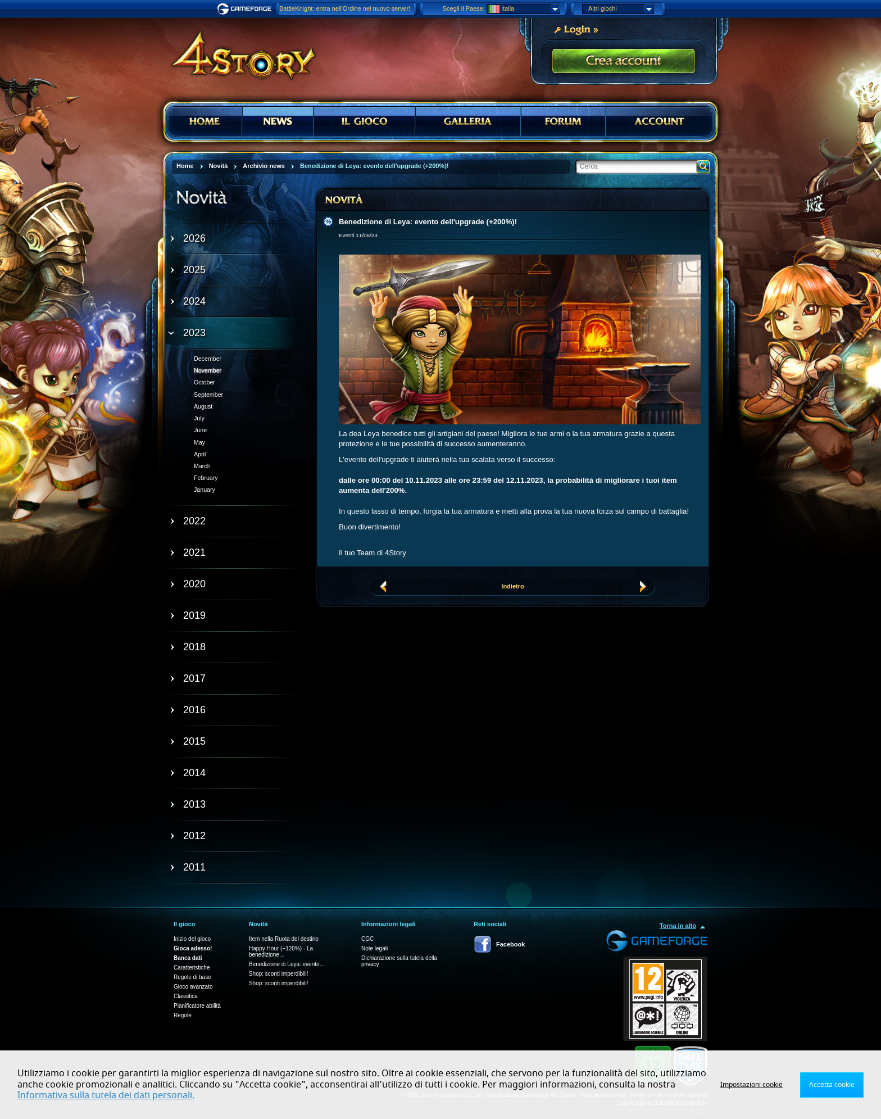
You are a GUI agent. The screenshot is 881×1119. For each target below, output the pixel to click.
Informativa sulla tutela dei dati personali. (105, 1095)
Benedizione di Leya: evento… (287, 964)
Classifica (186, 996)
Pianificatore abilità (197, 1006)
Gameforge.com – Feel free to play (246, 9)
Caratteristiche (192, 967)
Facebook (510, 944)
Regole (183, 1015)
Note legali (374, 948)
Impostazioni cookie (751, 1085)
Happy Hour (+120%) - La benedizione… (281, 951)
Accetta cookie (832, 1085)
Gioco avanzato (193, 987)
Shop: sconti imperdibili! (278, 974)
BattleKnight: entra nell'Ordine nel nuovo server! (344, 8)
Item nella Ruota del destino (284, 939)
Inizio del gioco (192, 939)
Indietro (512, 586)
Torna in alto (678, 925)
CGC (367, 939)
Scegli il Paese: (464, 8)
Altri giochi (620, 8)
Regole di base (192, 977)
